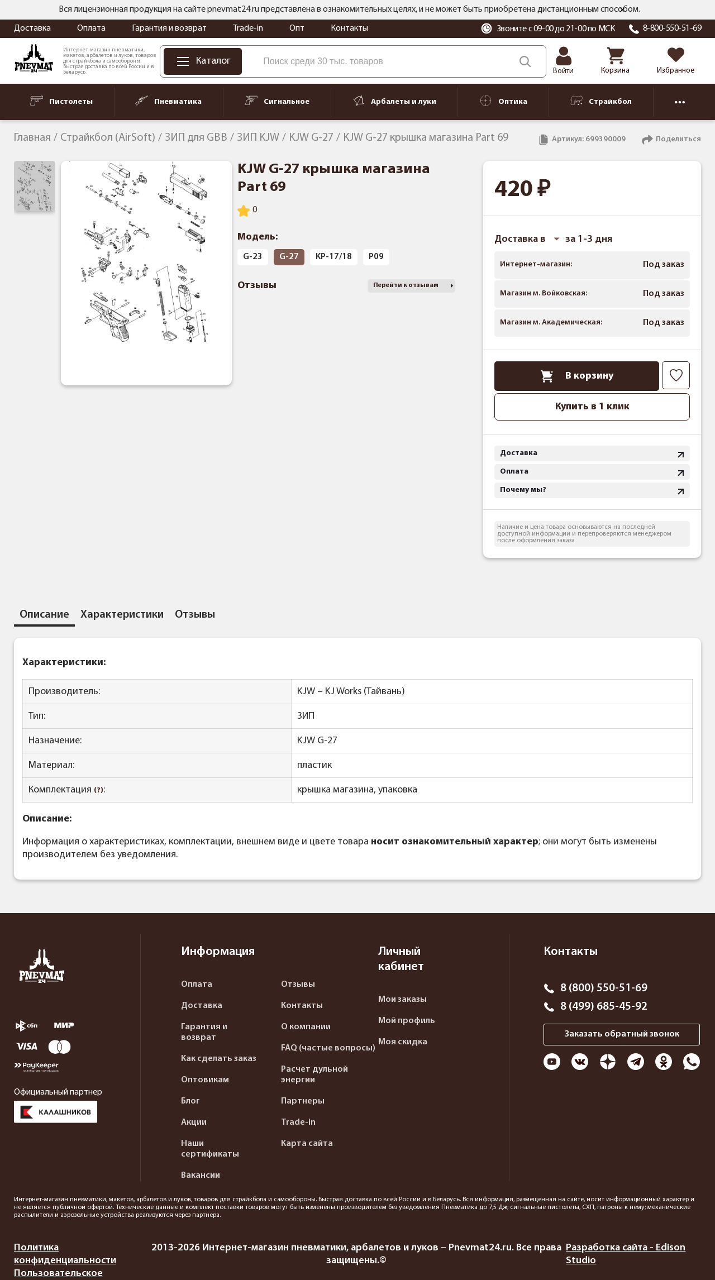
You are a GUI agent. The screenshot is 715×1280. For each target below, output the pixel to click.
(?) (98, 790)
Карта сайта (307, 1143)
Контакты (349, 28)
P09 (376, 256)
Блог (190, 1101)
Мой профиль (406, 1020)
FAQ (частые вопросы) (328, 1048)
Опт (296, 28)
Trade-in (248, 28)
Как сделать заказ (218, 1058)
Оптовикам (205, 1080)
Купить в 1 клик (592, 407)
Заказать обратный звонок (622, 1034)
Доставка (32, 28)
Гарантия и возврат (169, 28)
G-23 (253, 256)
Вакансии (200, 1175)
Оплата (91, 28)
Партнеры (303, 1101)
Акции (194, 1122)
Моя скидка (402, 1042)
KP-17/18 (334, 256)
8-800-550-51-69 (672, 28)
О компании (306, 1027)
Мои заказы (402, 999)
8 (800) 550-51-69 (603, 988)
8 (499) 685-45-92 (603, 1006)
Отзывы (298, 984)
